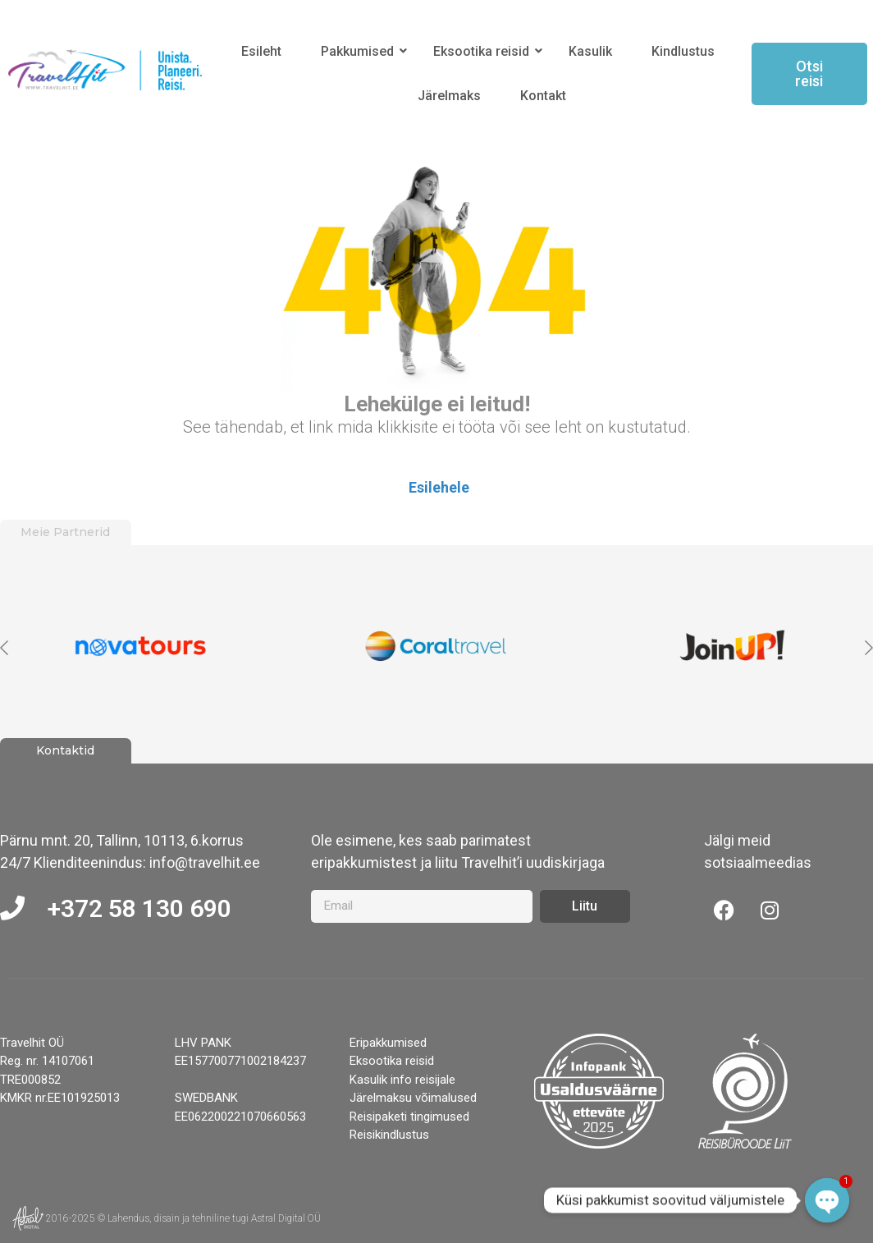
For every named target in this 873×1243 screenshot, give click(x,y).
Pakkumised (360, 51)
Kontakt (543, 95)
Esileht (261, 51)
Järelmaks (449, 95)
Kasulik (590, 51)
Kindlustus (683, 51)
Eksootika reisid (484, 51)
